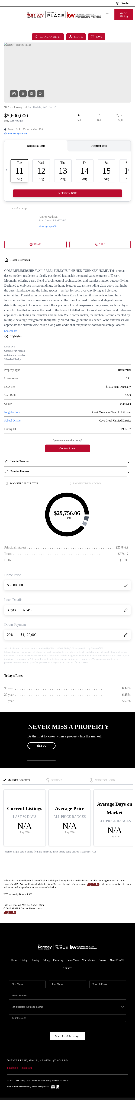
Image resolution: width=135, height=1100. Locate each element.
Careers (102, 960)
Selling (46, 960)
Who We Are (88, 960)
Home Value (72, 960)
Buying (35, 960)
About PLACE (117, 960)
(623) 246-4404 (61, 1060)
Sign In (122, 3)
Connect (67, 968)
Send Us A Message (67, 1036)
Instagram (26, 1067)
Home (14, 960)
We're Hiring (124, 14)
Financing (58, 960)
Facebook (12, 1067)
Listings (24, 960)
